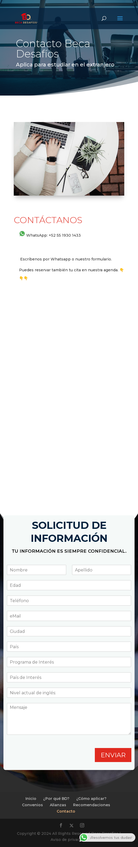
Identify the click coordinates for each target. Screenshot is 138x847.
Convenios (32, 805)
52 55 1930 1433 (66, 235)
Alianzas (58, 805)
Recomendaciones (91, 805)
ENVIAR (113, 755)
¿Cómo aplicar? (91, 798)
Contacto (66, 811)
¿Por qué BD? (56, 798)
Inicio (30, 798)
